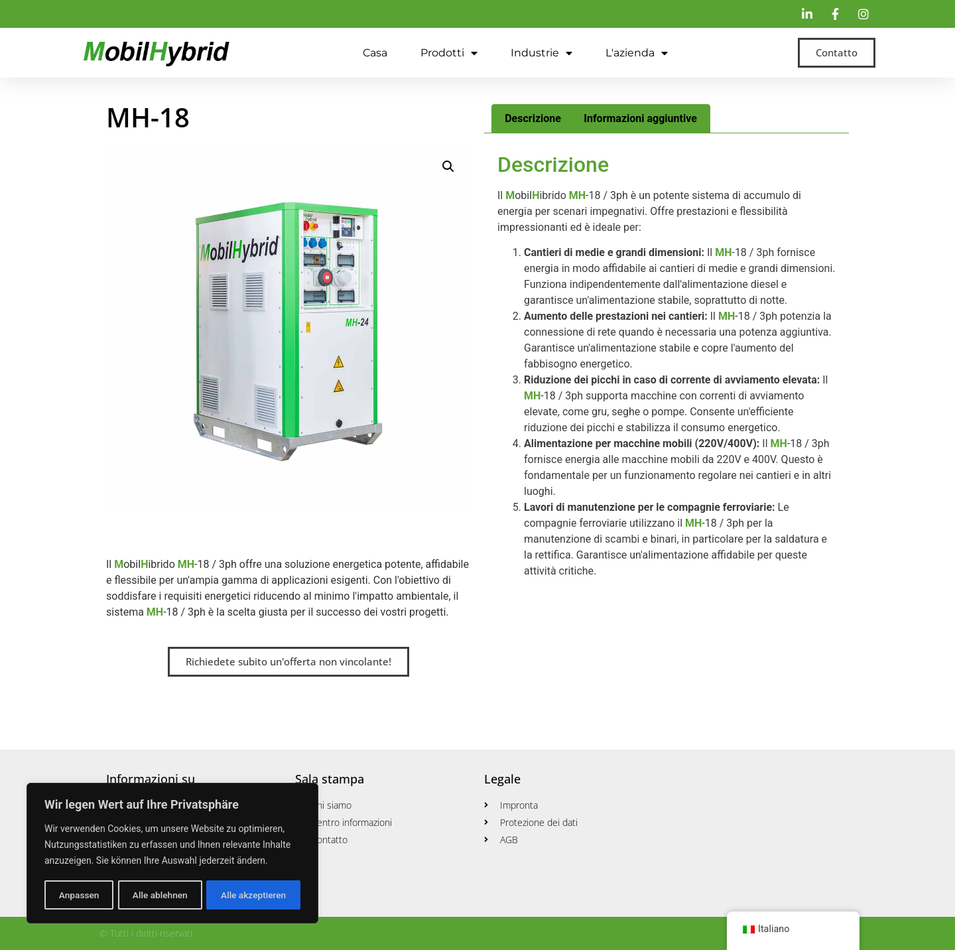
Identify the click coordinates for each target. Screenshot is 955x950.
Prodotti (449, 53)
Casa (375, 52)
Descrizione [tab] (533, 118)
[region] (172, 853)
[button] (448, 166)
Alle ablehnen (159, 895)
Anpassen (78, 895)
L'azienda (636, 53)
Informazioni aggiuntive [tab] (640, 118)
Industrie (541, 53)
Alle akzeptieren (253, 895)
